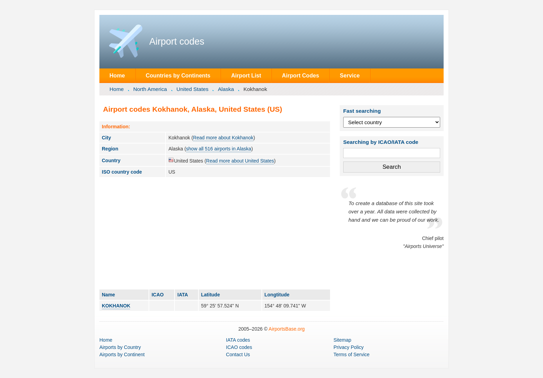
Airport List (246, 75)
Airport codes (176, 41)
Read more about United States (240, 161)
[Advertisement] (214, 233)
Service (349, 75)
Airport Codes (300, 75)
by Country (120, 347)
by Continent (122, 354)
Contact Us (238, 354)
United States (192, 89)
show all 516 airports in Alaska (218, 148)
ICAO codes (239, 347)
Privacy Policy (348, 347)
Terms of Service (351, 354)
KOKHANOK (116, 305)
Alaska (226, 89)
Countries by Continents (178, 75)
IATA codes (238, 340)
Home (117, 75)
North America (150, 89)
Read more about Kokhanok (223, 137)
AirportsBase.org (287, 329)
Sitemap (342, 340)
